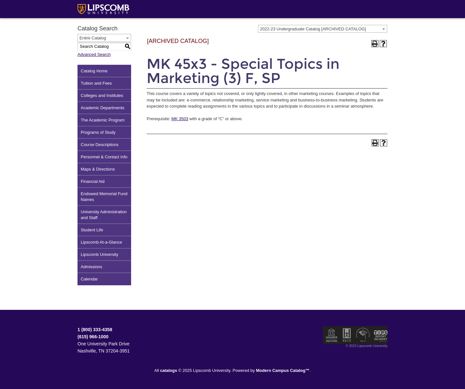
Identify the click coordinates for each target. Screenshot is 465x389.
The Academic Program (103, 120)
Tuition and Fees (96, 83)
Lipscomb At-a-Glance (101, 242)
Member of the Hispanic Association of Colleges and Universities (346, 335)
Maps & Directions (98, 169)
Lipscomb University (99, 254)
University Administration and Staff (104, 214)
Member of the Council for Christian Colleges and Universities (331, 335)
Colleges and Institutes (102, 95)
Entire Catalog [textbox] (92, 38)
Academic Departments (102, 107)
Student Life (92, 229)
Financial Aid (93, 181)
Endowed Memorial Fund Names (104, 196)
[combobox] (322, 29)
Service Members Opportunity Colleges (363, 335)
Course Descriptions (100, 144)
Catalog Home (94, 70)
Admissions (91, 266)
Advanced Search (94, 54)
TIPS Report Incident (380, 335)
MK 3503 (179, 118)
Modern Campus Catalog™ (283, 370)
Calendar (89, 279)
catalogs (168, 370)
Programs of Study (98, 132)
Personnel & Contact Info (104, 156)
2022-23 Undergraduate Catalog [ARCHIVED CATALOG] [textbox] (313, 28)
